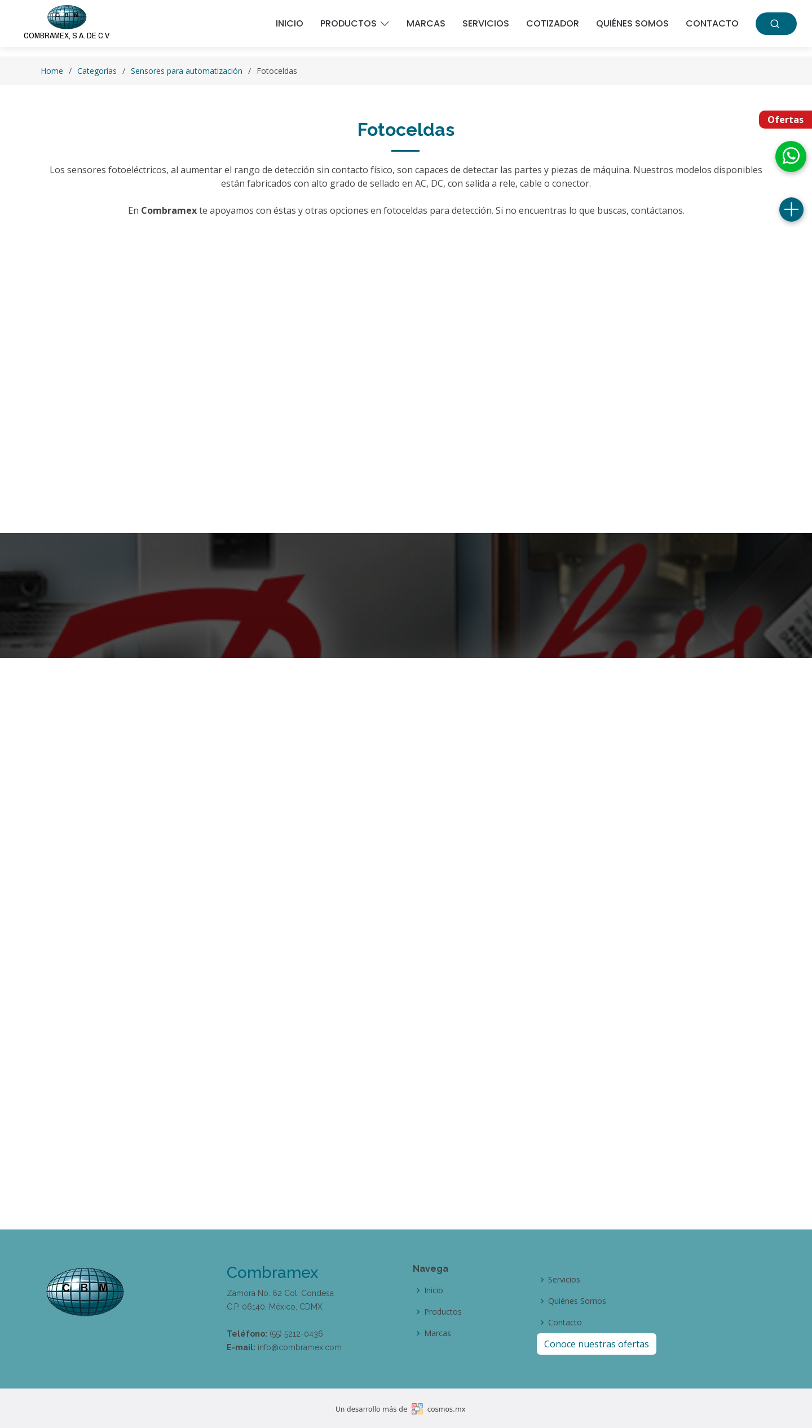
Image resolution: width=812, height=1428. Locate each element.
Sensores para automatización (186, 70)
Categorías (97, 70)
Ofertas (785, 119)
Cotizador (552, 23)
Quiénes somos (632, 23)
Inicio (289, 23)
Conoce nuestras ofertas (596, 1344)
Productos (443, 1312)
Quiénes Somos (577, 1301)
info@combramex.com (300, 1347)
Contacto (712, 23)
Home (52, 70)
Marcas (426, 23)
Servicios (485, 23)
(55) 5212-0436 (296, 1333)
